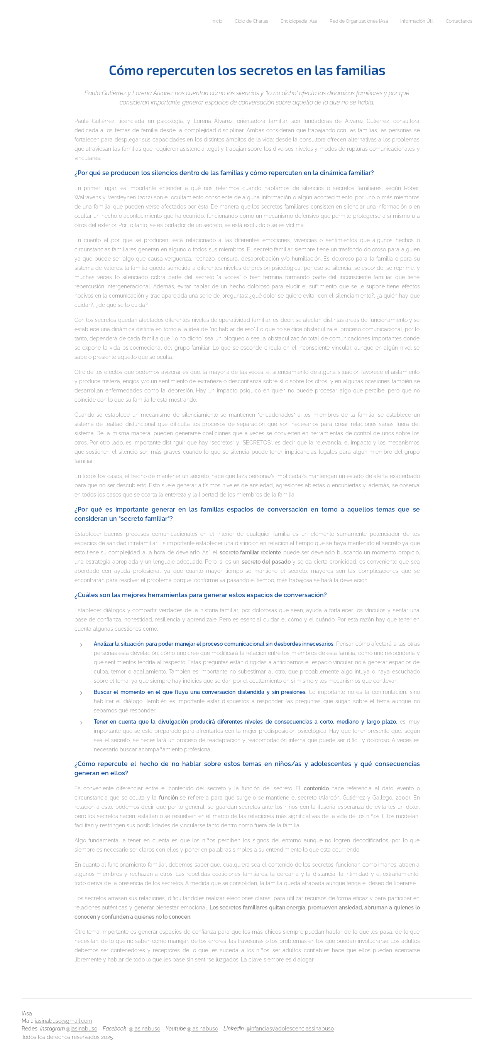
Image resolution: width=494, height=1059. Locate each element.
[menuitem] (413, 22)
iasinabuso (84, 1028)
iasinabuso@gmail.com (63, 1021)
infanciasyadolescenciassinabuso (292, 1028)
